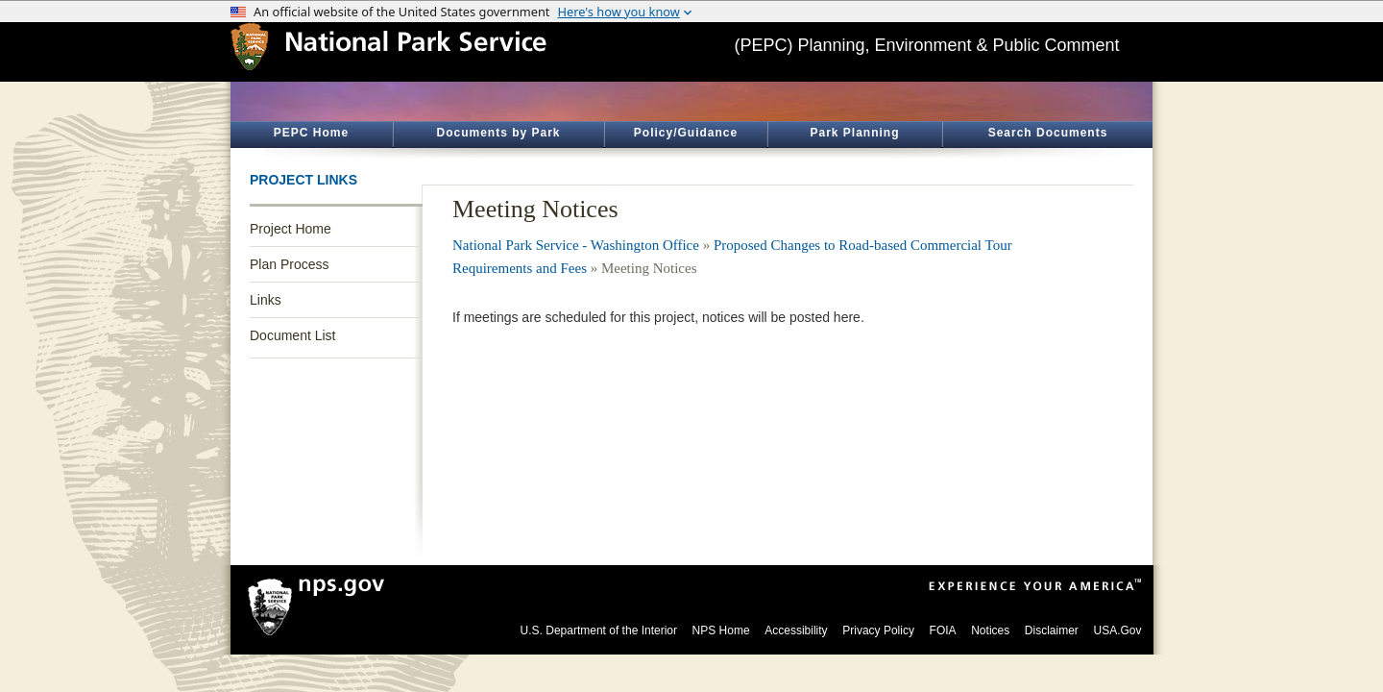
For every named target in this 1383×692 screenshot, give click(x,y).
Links (265, 300)
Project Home (290, 228)
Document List (292, 335)
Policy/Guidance (686, 132)
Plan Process (289, 264)
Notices (990, 630)
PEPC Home (311, 132)
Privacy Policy (878, 630)
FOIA (943, 630)
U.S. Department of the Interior (599, 630)
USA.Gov (1117, 630)
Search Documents (1048, 132)
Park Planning (854, 132)
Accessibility (795, 630)
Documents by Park (498, 132)
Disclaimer (1052, 630)
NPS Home (721, 630)
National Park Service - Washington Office (575, 245)
